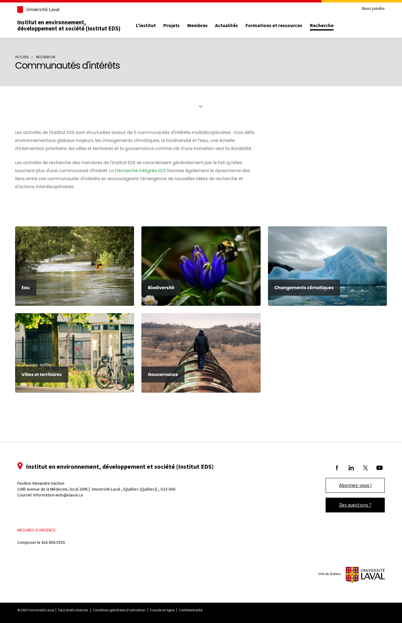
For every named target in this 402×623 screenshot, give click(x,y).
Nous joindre (373, 8)
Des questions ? (355, 505)
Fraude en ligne (162, 610)
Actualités (226, 25)
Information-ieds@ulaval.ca (58, 495)
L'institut (146, 25)
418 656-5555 (53, 542)
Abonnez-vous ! (355, 485)
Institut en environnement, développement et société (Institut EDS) (68, 25)
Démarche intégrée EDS (140, 171)
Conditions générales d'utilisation (119, 610)
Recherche (322, 25)
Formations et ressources (274, 25)
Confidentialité (190, 610)
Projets (171, 25)
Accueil (22, 57)
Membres (197, 25)
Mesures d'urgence (36, 530)
